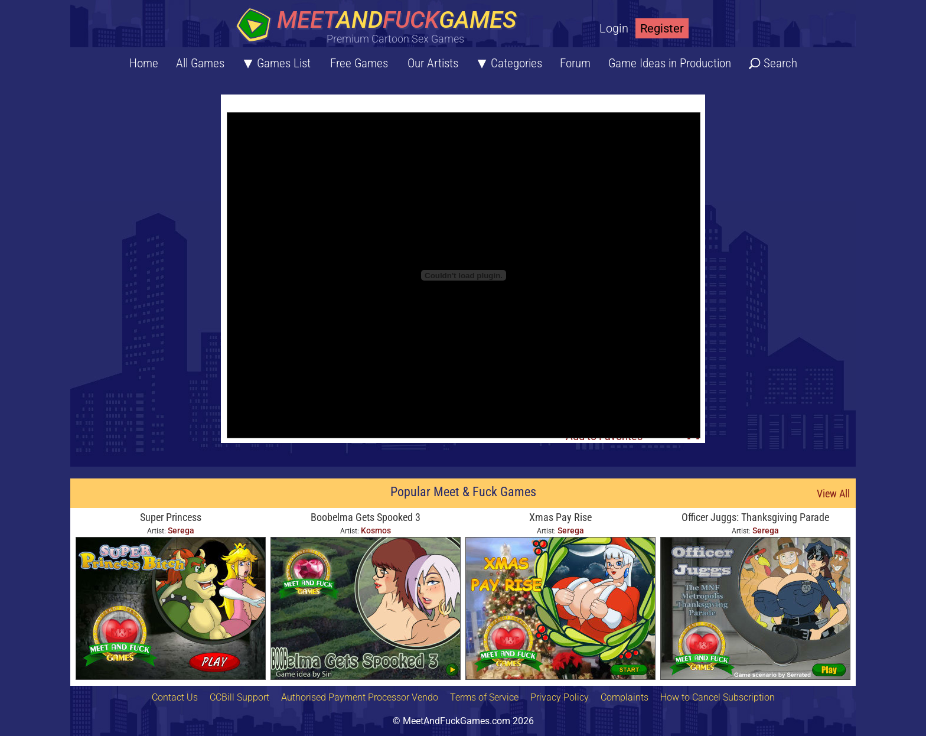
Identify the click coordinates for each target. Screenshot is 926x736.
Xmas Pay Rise (560, 517)
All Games (200, 63)
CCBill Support (239, 697)
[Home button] (380, 26)
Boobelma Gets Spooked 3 (365, 517)
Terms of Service (484, 697)
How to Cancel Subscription (717, 697)
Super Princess (170, 517)
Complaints (624, 697)
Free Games (359, 63)
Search (780, 63)
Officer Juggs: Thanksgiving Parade (755, 517)
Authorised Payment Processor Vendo (359, 697)
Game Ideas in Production (669, 63)
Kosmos (376, 530)
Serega (181, 530)
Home (143, 63)
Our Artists (432, 63)
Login (613, 28)
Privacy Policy (559, 697)
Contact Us (175, 697)
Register (662, 28)
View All (833, 493)
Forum (575, 63)
